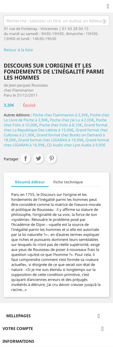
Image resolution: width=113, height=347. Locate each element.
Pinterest (51, 158)
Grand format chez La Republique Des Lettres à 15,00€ (56, 127)
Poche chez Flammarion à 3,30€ (60, 114)
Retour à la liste (18, 50)
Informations (18, 341)
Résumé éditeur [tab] (30, 181)
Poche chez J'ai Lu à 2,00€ (72, 119)
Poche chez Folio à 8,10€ (60, 124)
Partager (25, 158)
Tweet (39, 158)
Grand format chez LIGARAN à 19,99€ (51, 139)
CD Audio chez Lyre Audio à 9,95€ (76, 144)
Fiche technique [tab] (68, 181)
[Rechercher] (56, 21)
